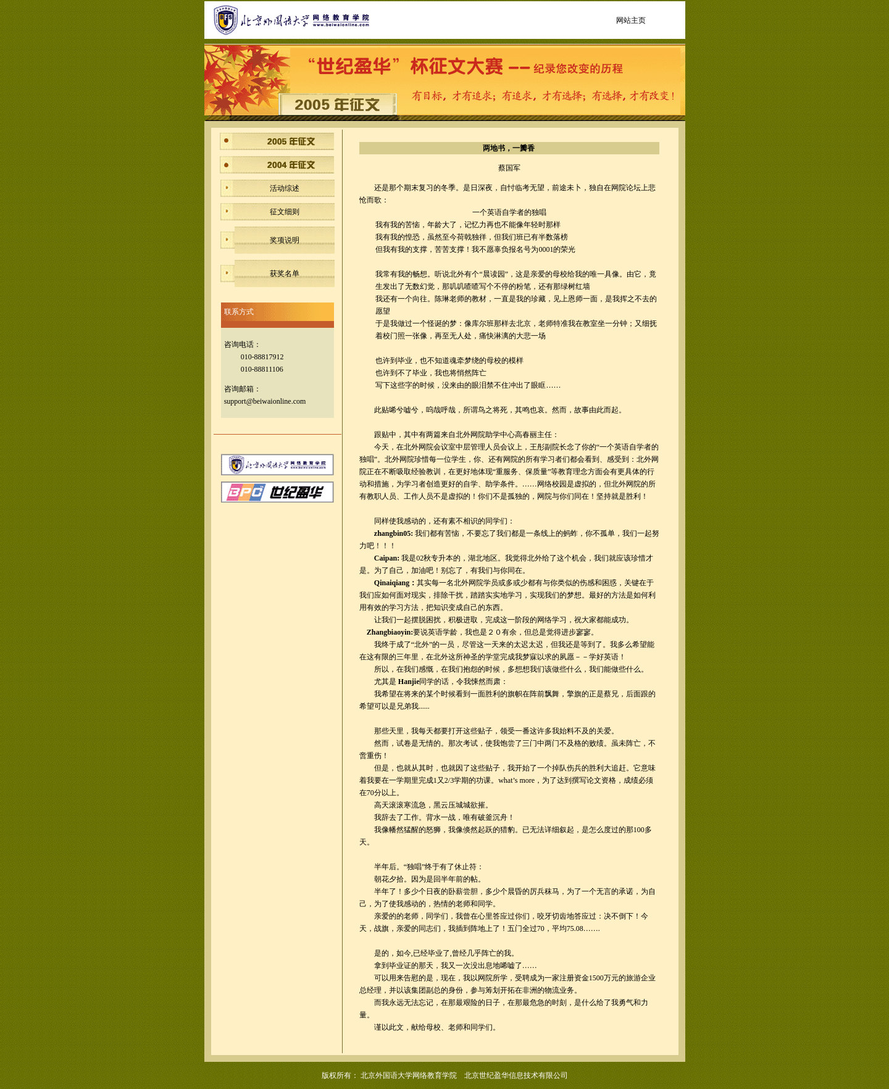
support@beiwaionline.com (265, 401)
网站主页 (631, 20)
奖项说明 (284, 240)
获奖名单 (284, 273)
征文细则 (284, 211)
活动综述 (284, 188)
